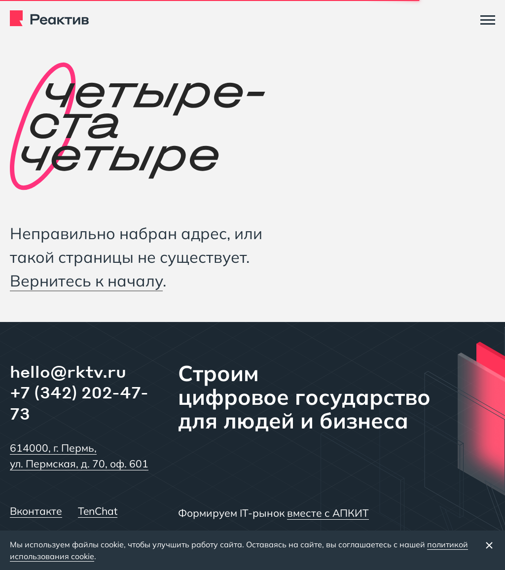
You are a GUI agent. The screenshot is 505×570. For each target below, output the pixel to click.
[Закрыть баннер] (489, 544)
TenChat (97, 510)
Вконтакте (36, 510)
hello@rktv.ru (68, 371)
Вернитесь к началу (86, 280)
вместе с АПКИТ (328, 512)
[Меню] (487, 20)
